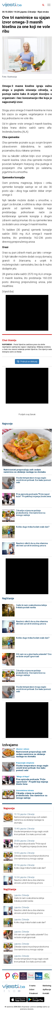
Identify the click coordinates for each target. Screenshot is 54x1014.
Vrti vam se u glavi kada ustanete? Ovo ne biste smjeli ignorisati (34, 655)
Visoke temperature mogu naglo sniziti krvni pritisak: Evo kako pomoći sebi (33, 480)
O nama (32, 986)
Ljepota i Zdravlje (26, 814)
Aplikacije (47, 989)
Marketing (47, 986)
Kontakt (46, 993)
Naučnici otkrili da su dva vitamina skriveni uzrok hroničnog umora (32, 544)
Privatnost (33, 993)
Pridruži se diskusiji (27, 361)
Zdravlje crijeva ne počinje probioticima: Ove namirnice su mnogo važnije (30, 512)
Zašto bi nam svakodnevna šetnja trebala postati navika (31, 606)
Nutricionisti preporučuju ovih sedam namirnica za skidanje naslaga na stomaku (25, 470)
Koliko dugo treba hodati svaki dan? (32, 527)
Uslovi (31, 989)
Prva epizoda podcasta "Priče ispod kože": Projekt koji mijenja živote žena (33, 495)
